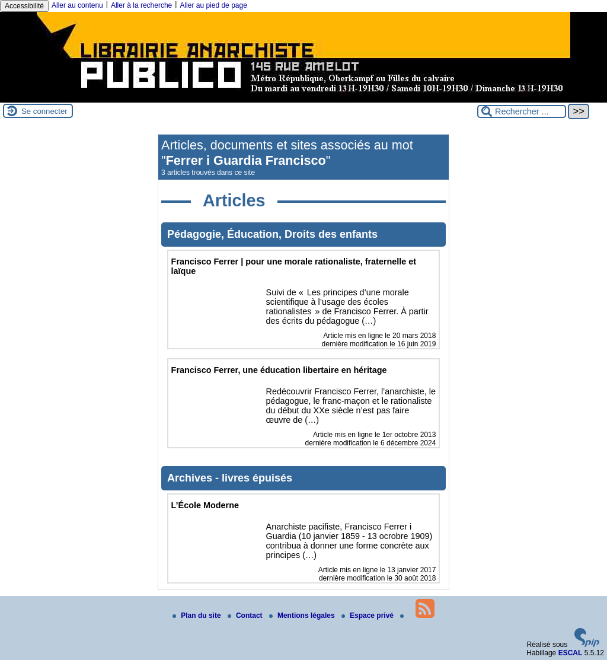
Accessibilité (24, 6)
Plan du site (197, 615)
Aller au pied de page (213, 5)
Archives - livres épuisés (229, 478)
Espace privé (368, 615)
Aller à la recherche (141, 5)
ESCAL (570, 653)
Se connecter (44, 111)
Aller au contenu (77, 5)
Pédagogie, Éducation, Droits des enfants (272, 234)
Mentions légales (303, 615)
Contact (246, 615)
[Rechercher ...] (521, 111)
